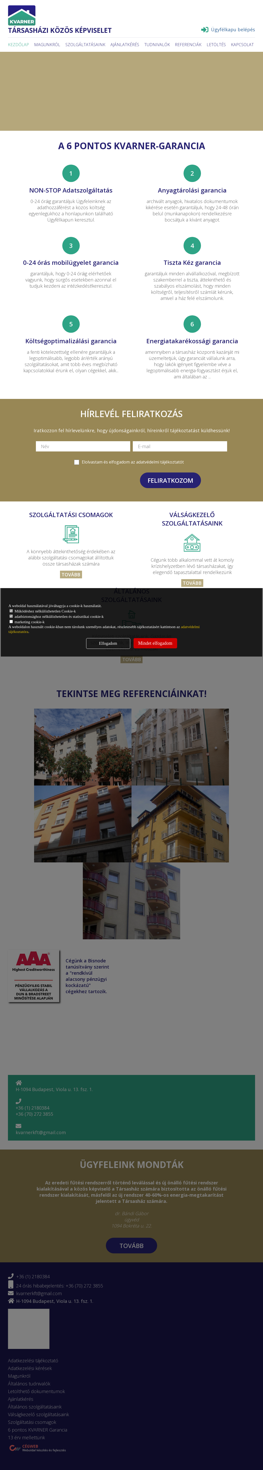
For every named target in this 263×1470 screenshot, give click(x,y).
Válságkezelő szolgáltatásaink (192, 518)
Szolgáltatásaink (85, 44)
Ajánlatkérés (124, 44)
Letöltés (216, 44)
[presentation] (101, 480)
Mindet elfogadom (155, 643)
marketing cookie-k (27, 622)
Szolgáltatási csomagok (71, 514)
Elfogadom (108, 643)
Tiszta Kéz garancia (192, 262)
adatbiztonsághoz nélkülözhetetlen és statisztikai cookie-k (56, 617)
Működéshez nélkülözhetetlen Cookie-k (42, 611)
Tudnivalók (157, 44)
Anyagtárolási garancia (192, 190)
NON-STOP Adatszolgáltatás (71, 190)
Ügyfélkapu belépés (228, 29)
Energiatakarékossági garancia (192, 341)
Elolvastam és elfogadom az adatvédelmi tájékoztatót (133, 462)
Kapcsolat (242, 44)
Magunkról (47, 44)
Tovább (71, 574)
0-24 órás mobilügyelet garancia (71, 262)
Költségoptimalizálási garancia (71, 341)
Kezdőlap (18, 44)
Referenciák (188, 44)
